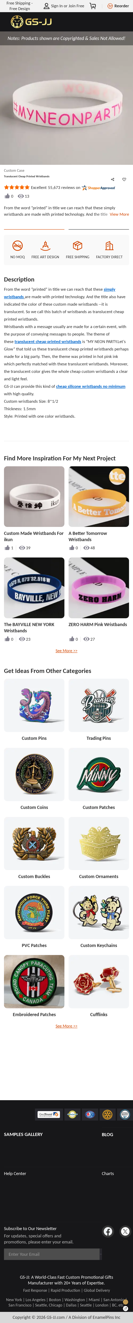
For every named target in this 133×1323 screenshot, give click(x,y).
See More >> (66, 662)
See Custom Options (99, 235)
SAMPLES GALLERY (23, 1134)
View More (118, 214)
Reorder (121, 6)
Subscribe (85, 1254)
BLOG (107, 1134)
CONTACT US (34, 235)
